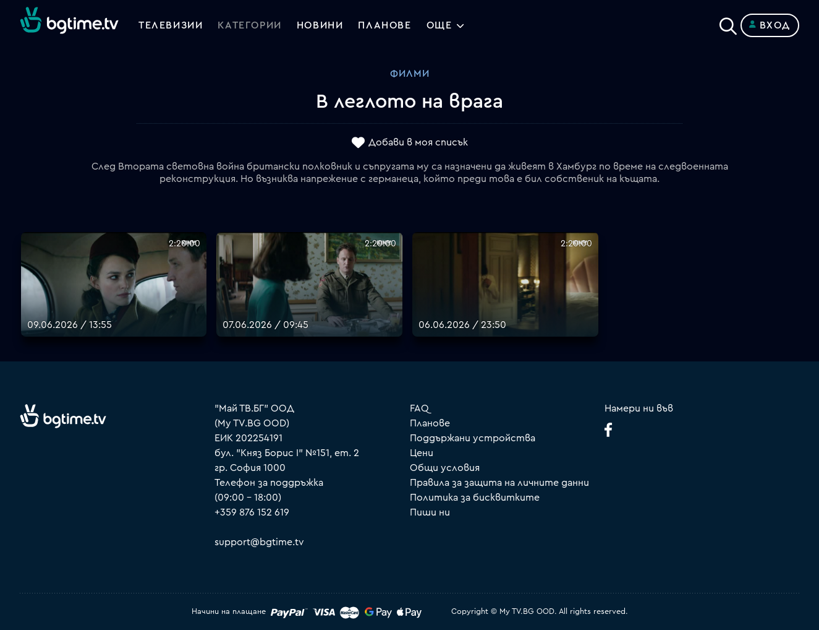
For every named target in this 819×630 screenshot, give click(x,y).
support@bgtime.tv (259, 542)
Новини (320, 25)
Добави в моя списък (418, 143)
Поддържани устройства (472, 438)
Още (439, 25)
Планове (430, 423)
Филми (410, 74)
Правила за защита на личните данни (499, 483)
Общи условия (445, 468)
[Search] (728, 23)
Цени (421, 453)
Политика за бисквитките (475, 498)
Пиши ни (430, 512)
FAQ (419, 408)
